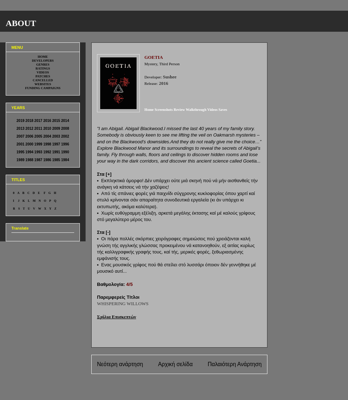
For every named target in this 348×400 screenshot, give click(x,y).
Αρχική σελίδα (175, 364)
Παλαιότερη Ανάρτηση (235, 364)
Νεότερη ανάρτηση (120, 364)
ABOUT (21, 23)
